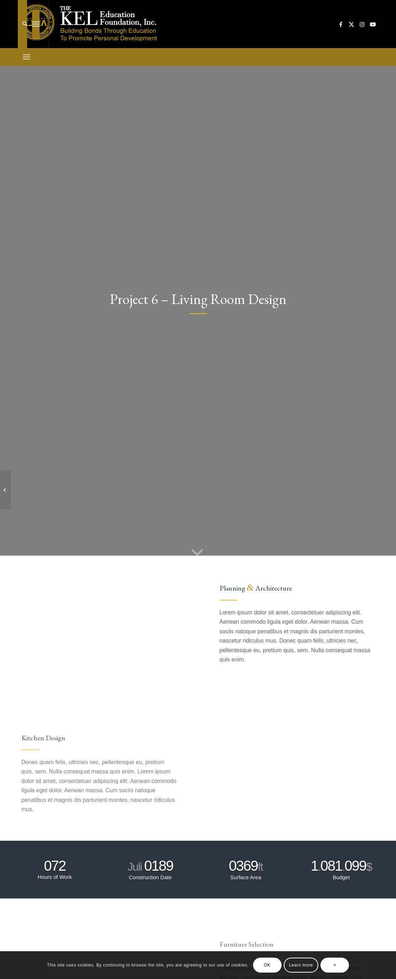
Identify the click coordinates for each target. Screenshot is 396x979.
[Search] (22, 24)
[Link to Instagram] (362, 24)
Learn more (301, 965)
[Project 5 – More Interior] (5, 489)
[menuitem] (22, 24)
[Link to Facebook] (340, 24)
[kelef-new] (90, 24)
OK (267, 965)
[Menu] (36, 24)
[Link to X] (351, 24)
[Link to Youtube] (372, 24)
